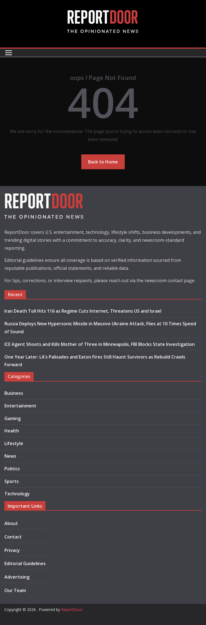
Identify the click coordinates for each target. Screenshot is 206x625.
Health (11, 431)
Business (13, 393)
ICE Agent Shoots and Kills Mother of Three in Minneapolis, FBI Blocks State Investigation (99, 344)
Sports (11, 481)
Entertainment (20, 406)
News (10, 456)
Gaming (12, 418)
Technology (17, 494)
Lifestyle (13, 443)
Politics (12, 469)
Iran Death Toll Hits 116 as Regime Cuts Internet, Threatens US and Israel (82, 311)
